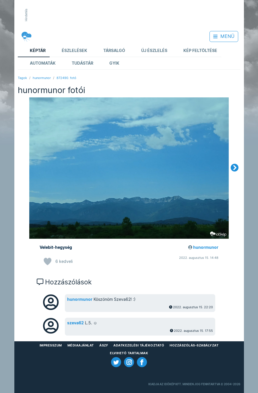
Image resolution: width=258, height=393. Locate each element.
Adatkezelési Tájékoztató (138, 345)
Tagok (22, 78)
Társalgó (110, 51)
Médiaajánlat (80, 345)
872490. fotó (66, 78)
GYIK (110, 63)
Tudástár (78, 63)
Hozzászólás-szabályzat (194, 345)
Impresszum (51, 345)
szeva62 (75, 323)
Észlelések (70, 51)
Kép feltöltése (196, 51)
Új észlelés (150, 51)
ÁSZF (103, 345)
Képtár (34, 51)
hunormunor (42, 78)
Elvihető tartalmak (129, 353)
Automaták (39, 63)
